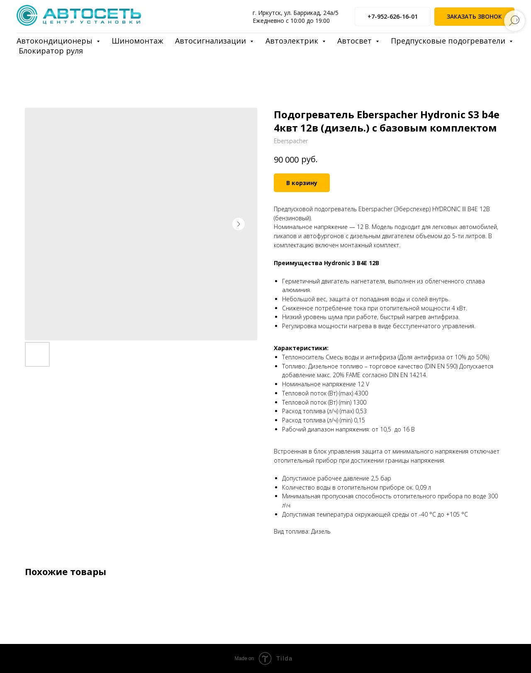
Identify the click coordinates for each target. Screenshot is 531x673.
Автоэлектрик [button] (293, 41)
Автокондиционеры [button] (56, 41)
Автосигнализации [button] (211, 41)
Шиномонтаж (137, 41)
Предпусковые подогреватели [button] (449, 41)
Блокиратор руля (51, 51)
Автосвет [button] (355, 41)
